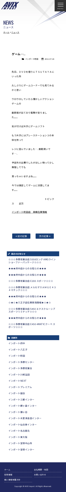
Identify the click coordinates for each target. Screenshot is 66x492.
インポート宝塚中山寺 (20, 443)
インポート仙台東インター (22, 424)
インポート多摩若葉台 (20, 368)
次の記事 (44, 236)
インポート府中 (16, 343)
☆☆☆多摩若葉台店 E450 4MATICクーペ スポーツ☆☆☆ (31, 325)
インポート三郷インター (21, 399)
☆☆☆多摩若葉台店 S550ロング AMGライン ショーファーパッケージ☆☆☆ (32, 261)
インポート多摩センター (21, 362)
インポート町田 (31, 59)
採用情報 (8, 474)
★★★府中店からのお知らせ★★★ (27, 268)
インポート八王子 (17, 349)
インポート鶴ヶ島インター (22, 405)
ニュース (15, 32)
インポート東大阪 (17, 437)
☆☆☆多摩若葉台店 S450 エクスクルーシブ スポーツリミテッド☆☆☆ (31, 310)
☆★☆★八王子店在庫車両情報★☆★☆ (29, 302)
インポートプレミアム (20, 387)
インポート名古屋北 (19, 430)
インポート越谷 (16, 393)
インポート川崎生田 (19, 374)
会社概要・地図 (41, 469)
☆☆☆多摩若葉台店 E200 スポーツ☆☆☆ (30, 281)
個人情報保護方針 (12, 479)
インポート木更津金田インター (24, 418)
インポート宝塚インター (21, 449)
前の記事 (21, 236)
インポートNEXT (17, 380)
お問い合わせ (40, 474)
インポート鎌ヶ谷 (17, 412)
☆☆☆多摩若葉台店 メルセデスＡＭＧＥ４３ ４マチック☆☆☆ (32, 289)
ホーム (6, 32)
